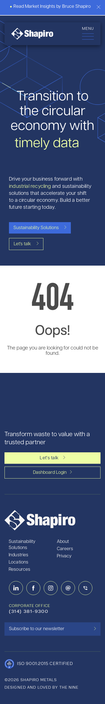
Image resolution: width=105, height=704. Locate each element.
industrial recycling (30, 186)
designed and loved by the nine (41, 688)
